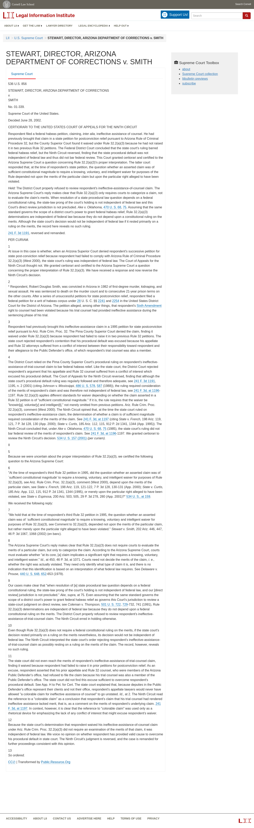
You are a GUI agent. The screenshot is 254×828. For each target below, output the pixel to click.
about (186, 69)
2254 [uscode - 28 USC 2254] (115, 301)
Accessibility (16, 818)
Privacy (153, 818)
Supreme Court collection (200, 74)
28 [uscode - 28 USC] (79, 301)
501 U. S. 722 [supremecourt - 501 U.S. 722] (111, 604)
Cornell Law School (23, 4)
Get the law (31, 25)
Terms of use (131, 818)
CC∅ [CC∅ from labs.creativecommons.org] (11, 762)
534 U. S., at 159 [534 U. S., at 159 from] (138, 496)
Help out (120, 25)
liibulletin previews (195, 78)
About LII (10, 25)
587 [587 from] (99, 386)
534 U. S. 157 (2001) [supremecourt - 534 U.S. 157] (72, 438)
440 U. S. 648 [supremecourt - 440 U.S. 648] (29, 574)
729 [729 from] (125, 604)
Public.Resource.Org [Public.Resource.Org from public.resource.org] (55, 762)
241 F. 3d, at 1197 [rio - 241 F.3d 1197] (96, 419)
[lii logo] (47, 15)
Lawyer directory (59, 25)
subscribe (189, 83)
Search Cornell (243, 4)
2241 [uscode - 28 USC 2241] (101, 301)
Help (110, 818)
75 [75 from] (124, 207)
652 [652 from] (43, 574)
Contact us (62, 818)
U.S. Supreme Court (28, 38)
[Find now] (247, 15)
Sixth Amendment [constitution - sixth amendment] (149, 305)
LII (8, 38)
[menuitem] (10, 26)
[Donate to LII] (175, 15)
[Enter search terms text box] (217, 15)
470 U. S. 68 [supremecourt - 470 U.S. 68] (112, 207)
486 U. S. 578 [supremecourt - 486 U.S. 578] (85, 386)
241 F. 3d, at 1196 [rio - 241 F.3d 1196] (146, 390)
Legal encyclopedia (93, 25)
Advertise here (89, 818)
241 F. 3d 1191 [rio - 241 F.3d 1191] (18, 233)
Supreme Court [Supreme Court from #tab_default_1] (22, 74)
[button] (246, 15)
